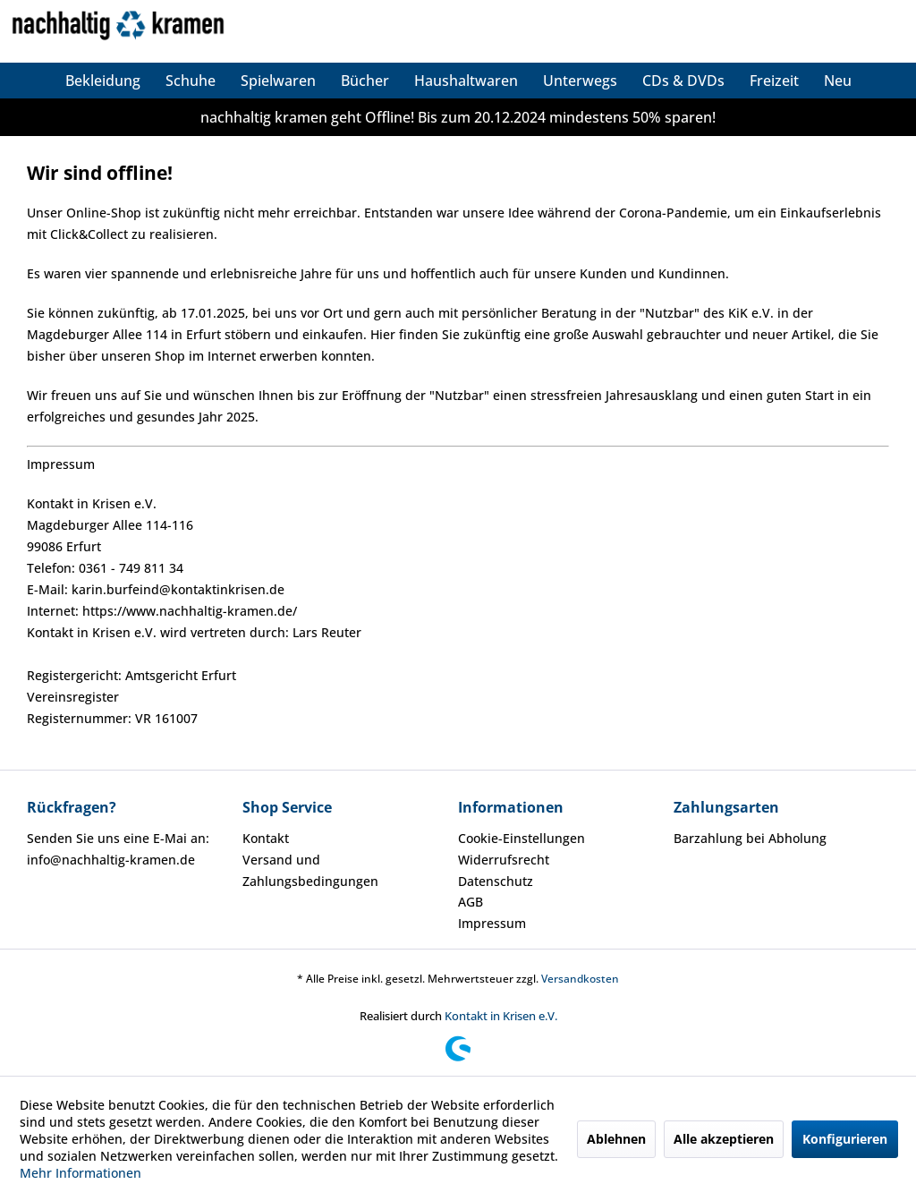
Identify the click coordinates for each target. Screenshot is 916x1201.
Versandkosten (580, 978)
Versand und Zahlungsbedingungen (310, 870)
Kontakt (265, 838)
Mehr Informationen (80, 1172)
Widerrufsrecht (503, 859)
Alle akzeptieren (724, 1138)
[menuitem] (103, 81)
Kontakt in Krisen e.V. (501, 1016)
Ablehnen (616, 1138)
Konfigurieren (844, 1138)
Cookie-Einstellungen (521, 838)
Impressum (492, 923)
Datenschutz (495, 881)
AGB (470, 901)
